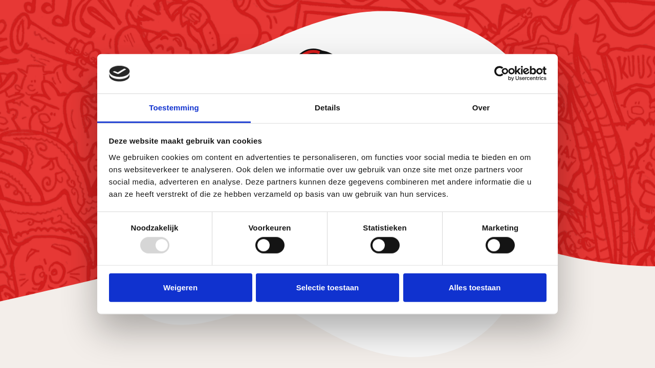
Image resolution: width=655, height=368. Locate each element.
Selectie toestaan (327, 287)
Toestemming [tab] (174, 107)
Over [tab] (481, 107)
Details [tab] (327, 107)
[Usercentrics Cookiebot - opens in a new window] (502, 73)
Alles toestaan (475, 287)
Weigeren (180, 287)
